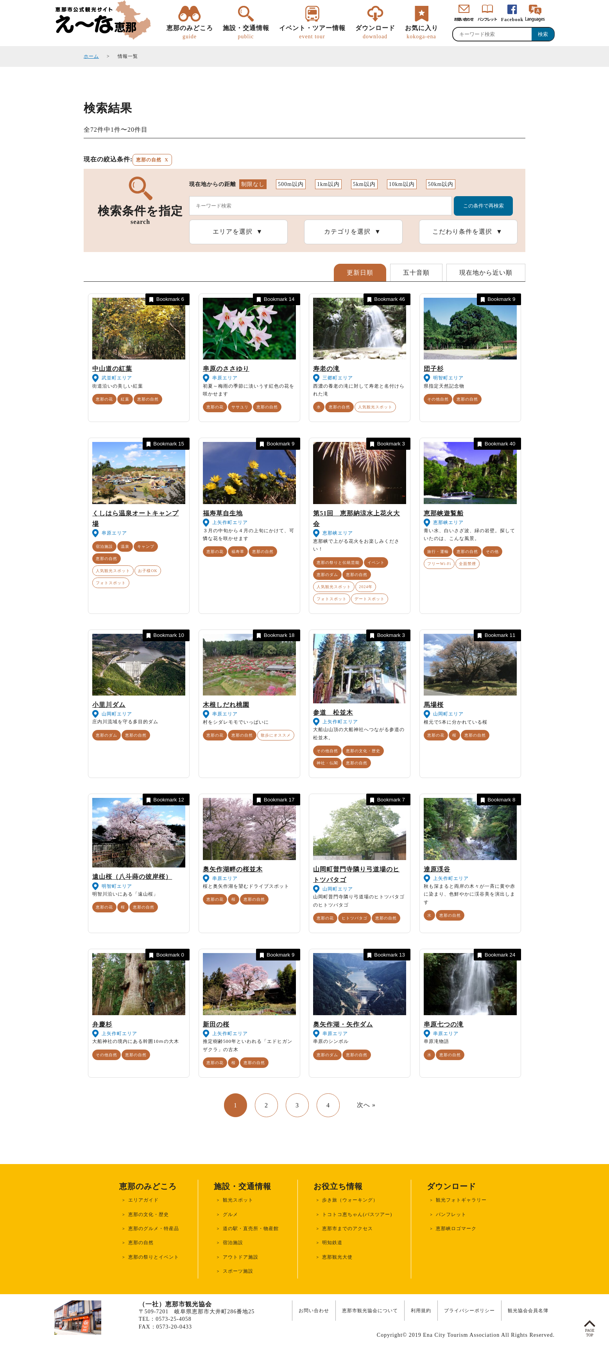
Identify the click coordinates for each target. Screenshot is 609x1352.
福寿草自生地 (223, 513)
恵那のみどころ (190, 32)
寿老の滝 (326, 368)
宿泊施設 (104, 546)
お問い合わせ (314, 1310)
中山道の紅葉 (112, 368)
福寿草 (237, 551)
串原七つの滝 (444, 1024)
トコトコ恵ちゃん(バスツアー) (357, 1214)
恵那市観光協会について (370, 1310)
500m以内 (291, 184)
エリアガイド (143, 1200)
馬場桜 (434, 704)
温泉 (125, 546)
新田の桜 (216, 1024)
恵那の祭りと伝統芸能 (338, 562)
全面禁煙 (467, 564)
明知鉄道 (332, 1242)
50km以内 (441, 184)
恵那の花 (104, 399)
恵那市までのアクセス (347, 1228)
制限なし (253, 184)
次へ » (366, 1105)
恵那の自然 (148, 399)
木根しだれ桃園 (226, 704)
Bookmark (166, 299)
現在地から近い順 (485, 272)
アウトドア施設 (240, 1257)
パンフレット (451, 1214)
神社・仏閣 (327, 763)
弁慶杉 (102, 1024)
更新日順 (360, 272)
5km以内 (364, 184)
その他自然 (438, 399)
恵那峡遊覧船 (444, 513)
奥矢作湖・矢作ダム (343, 1024)
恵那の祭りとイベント (153, 1257)
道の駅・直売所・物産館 (251, 1228)
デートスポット (370, 599)
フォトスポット (111, 583)
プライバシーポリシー (469, 1310)
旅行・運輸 (438, 551)
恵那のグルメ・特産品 (153, 1228)
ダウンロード (375, 32)
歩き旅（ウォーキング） (350, 1200)
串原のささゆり (226, 368)
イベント (376, 562)
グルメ (230, 1214)
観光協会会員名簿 (528, 1310)
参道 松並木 (333, 712)
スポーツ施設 (238, 1271)
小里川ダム (108, 704)
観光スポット (238, 1200)
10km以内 (402, 184)
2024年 (366, 587)
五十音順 (416, 272)
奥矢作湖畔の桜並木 (233, 869)
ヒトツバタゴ (354, 918)
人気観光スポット (375, 407)
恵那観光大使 (337, 1257)
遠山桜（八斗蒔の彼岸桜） (132, 876)
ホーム (91, 56)
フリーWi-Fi (439, 564)
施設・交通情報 (246, 32)
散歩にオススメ (276, 735)
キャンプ (145, 546)
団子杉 (434, 368)
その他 (492, 551)
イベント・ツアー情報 (312, 32)
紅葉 (125, 399)
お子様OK (147, 571)
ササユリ (240, 407)
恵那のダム (327, 574)
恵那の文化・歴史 (363, 751)
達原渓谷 (437, 869)
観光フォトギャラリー (461, 1200)
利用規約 (421, 1310)
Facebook (512, 19)
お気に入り (421, 32)
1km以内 (328, 184)
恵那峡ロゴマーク (456, 1228)
